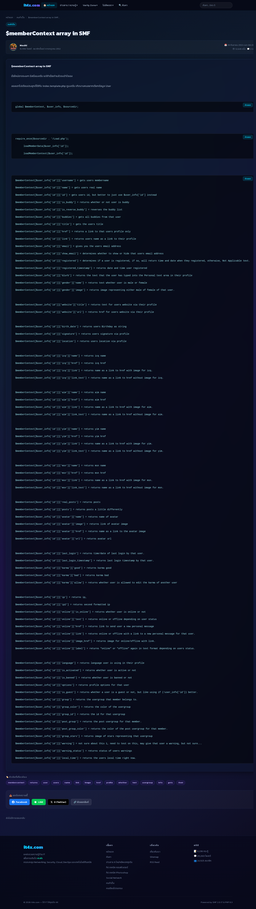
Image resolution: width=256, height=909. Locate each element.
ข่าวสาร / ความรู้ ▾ (69, 5)
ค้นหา (108, 857)
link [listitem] (77, 782)
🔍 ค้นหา (123, 5)
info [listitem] (160, 782)
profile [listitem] (109, 782)
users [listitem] (56, 782)
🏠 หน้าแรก (49, 5)
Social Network (114, 878)
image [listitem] (88, 782)
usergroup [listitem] (147, 782)
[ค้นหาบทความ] (216, 5)
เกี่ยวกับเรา (155, 851)
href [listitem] (98, 782)
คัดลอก (248, 105)
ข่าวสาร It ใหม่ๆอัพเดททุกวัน (119, 862)
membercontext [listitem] (16, 782)
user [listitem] (45, 782)
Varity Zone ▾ (90, 5)
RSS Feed (154, 862)
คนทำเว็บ (21, 17)
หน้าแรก (9, 17)
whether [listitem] (122, 782)
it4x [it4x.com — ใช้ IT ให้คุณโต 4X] (32, 5)
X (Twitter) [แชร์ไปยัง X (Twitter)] (58, 802)
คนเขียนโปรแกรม (114, 888)
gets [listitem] (170, 782)
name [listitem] (67, 782)
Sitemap (154, 857)
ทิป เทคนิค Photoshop (117, 872)
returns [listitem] (34, 782)
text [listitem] (134, 782)
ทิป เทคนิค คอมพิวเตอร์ (117, 867)
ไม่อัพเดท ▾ (108, 5)
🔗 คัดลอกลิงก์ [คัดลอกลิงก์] (81, 802)
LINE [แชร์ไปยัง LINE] (38, 802)
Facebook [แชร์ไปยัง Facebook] (19, 802)
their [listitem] (180, 782)
